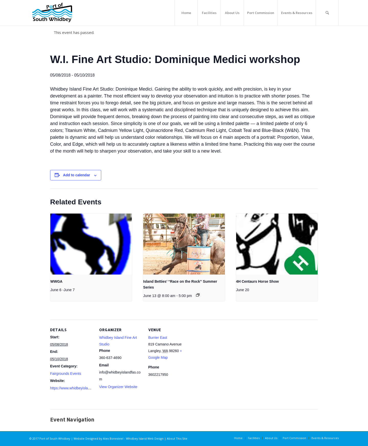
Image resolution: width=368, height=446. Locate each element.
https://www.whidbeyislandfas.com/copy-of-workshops (92, 388)
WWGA (56, 281)
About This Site (177, 438)
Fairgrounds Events (65, 373)
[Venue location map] (224, 355)
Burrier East (157, 338)
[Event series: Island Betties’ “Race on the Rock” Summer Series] (198, 294)
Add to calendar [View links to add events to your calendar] (76, 175)
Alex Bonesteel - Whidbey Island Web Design (133, 438)
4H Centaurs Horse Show (257, 281)
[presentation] (91, 244)
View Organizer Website (118, 387)
